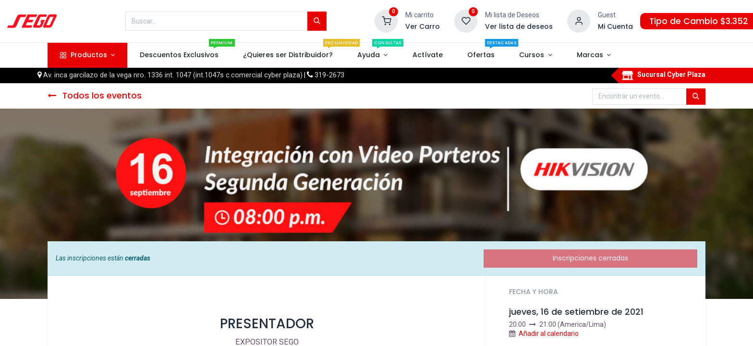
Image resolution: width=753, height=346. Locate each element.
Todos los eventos (95, 95)
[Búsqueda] (317, 21)
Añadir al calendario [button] (549, 333)
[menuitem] (179, 55)
